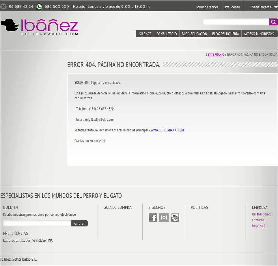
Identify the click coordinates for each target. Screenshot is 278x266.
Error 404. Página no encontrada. (252, 55)
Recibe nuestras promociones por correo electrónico (39, 215)
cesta (235, 7)
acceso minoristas (259, 34)
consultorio (166, 34)
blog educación (194, 34)
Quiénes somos (261, 215)
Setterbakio (215, 55)
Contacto (258, 220)
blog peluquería (225, 34)
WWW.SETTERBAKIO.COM (167, 130)
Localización (260, 226)
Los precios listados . (28, 241)
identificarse (261, 7)
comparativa (207, 7)
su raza (145, 34)
